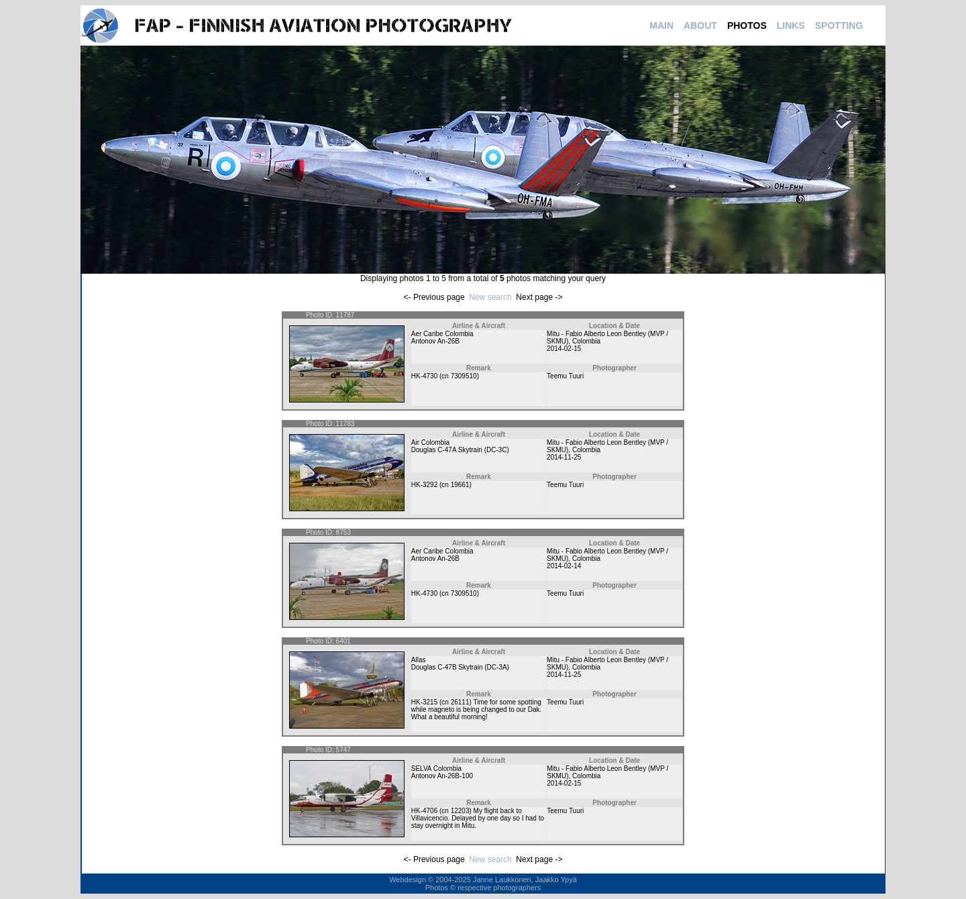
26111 (460, 702)
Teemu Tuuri (565, 376)
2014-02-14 (564, 566)
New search (490, 297)
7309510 (464, 376)
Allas (418, 660)
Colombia (586, 341)
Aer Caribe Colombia (442, 333)
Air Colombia (430, 442)
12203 (460, 810)
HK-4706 (424, 810)
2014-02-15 (564, 348)
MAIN (661, 25)
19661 (460, 484)
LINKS (791, 25)
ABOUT (700, 25)
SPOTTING (839, 25)
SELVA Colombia (436, 768)
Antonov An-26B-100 (442, 776)
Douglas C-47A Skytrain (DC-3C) (460, 450)
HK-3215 (424, 702)
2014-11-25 (564, 457)
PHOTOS (747, 25)
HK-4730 (424, 376)
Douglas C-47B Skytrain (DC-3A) (460, 667)
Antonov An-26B (435, 341)
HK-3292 (424, 484)
